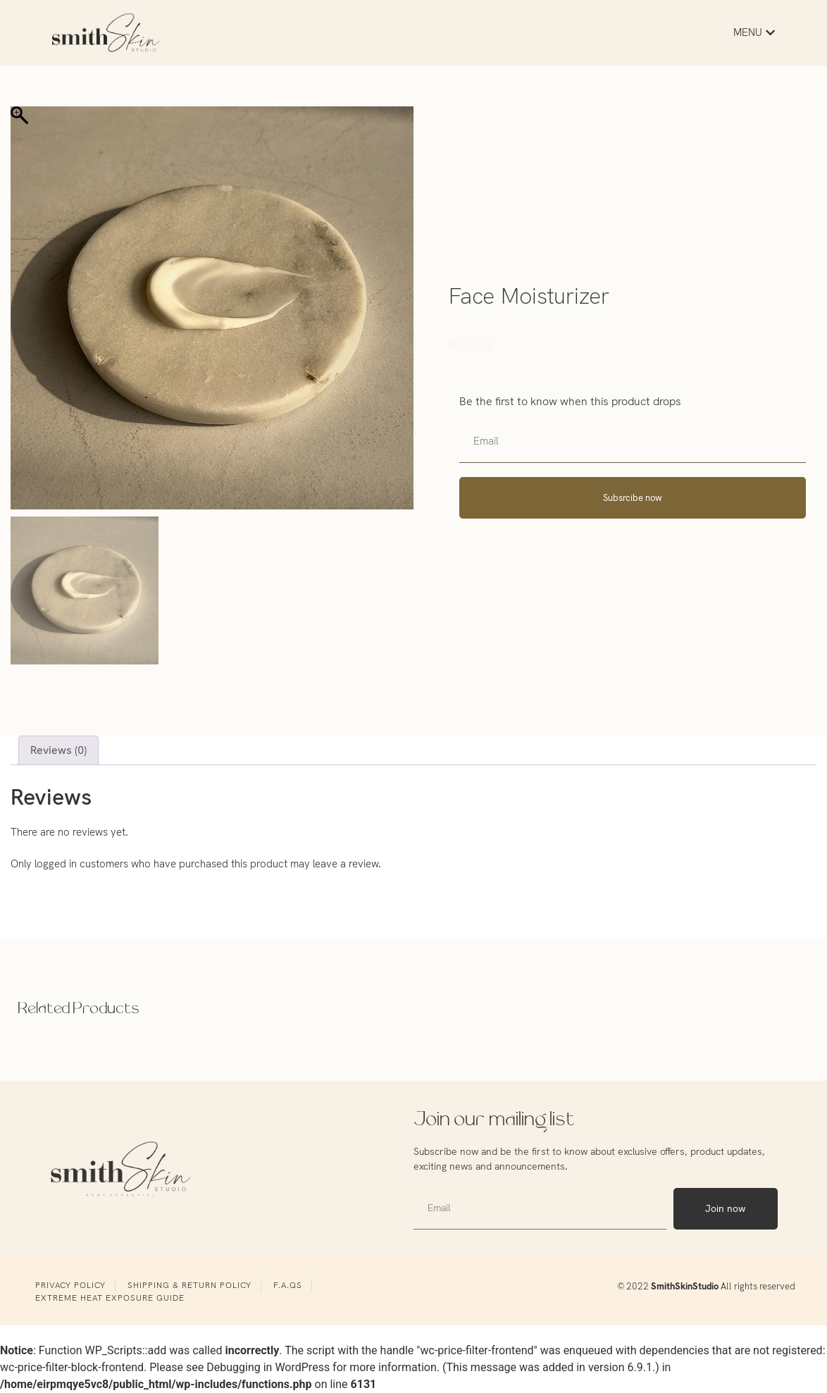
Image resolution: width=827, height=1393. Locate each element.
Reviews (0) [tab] (58, 750)
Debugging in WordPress (268, 1367)
